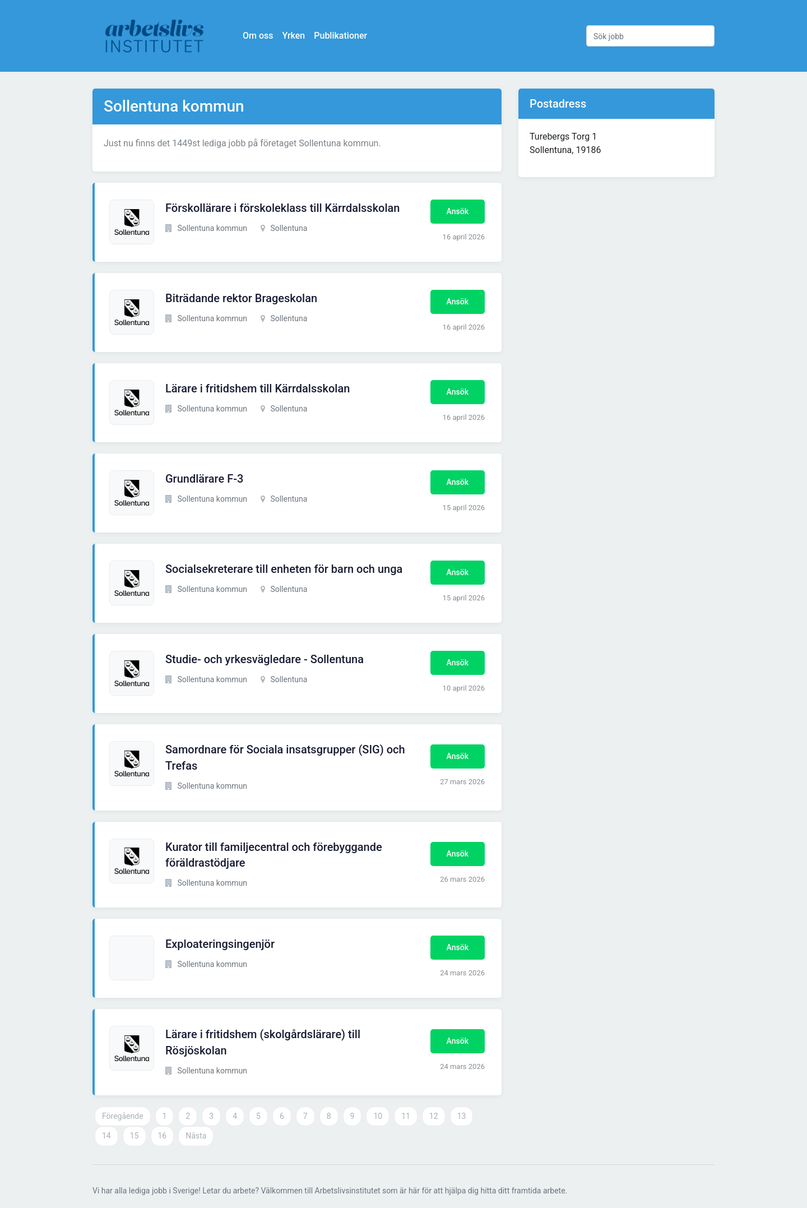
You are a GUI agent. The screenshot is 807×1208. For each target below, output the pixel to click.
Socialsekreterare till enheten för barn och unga (283, 569)
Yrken (293, 35)
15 (134, 1135)
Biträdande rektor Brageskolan (241, 298)
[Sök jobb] (650, 36)
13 (461, 1116)
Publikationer (340, 35)
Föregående (122, 1116)
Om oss (258, 35)
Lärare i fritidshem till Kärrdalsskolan (257, 388)
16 (162, 1135)
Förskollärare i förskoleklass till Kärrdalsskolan (282, 208)
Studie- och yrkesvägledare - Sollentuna (264, 659)
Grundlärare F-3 (204, 478)
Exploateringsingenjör (220, 944)
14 (106, 1135)
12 (433, 1116)
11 (405, 1116)
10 (377, 1116)
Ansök (458, 211)
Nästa (195, 1135)
